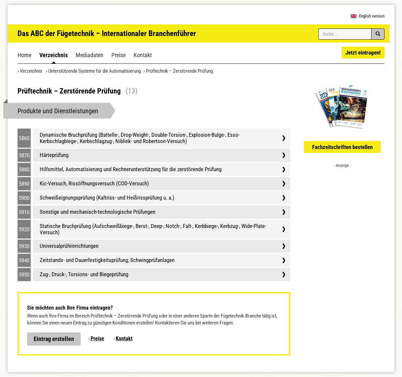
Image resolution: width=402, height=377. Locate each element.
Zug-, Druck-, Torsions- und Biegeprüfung (84, 274)
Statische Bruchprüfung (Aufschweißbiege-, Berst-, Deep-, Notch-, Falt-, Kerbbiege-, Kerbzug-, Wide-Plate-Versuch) (153, 229)
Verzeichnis (53, 55)
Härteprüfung (54, 155)
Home (24, 55)
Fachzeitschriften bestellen (342, 147)
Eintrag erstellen (54, 338)
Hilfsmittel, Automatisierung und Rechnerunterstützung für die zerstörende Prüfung (130, 169)
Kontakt (143, 55)
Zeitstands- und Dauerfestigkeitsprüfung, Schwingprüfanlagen (107, 260)
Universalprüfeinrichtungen (69, 246)
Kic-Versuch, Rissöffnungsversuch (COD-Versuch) (94, 183)
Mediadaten (89, 55)
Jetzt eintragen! (363, 52)
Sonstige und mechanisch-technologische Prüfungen (97, 211)
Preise (118, 55)
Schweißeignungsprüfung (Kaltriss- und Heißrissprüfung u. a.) (107, 197)
